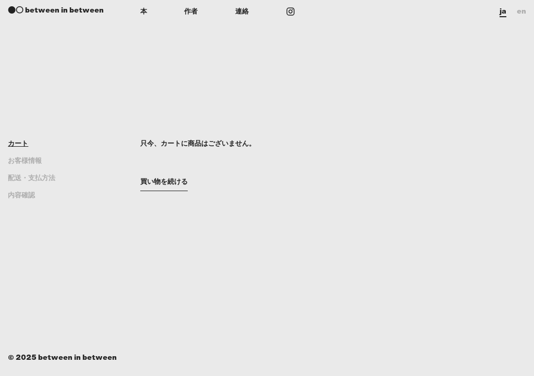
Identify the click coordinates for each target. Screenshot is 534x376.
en (521, 11)
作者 (191, 11)
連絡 (242, 11)
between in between (64, 10)
